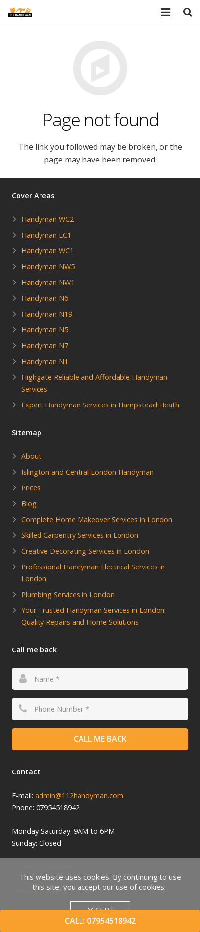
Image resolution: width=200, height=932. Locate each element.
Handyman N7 (44, 345)
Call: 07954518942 (100, 920)
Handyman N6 (44, 298)
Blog (29, 503)
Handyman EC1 (46, 235)
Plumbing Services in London (68, 594)
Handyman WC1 (47, 250)
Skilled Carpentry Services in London (79, 535)
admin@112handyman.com (79, 795)
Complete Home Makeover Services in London (96, 519)
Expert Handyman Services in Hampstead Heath (100, 404)
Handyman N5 (44, 329)
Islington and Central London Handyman (87, 472)
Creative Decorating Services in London (85, 551)
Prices (30, 487)
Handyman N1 (44, 361)
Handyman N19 (46, 314)
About (31, 456)
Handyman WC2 (47, 219)
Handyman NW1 (48, 282)
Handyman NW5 (48, 266)
